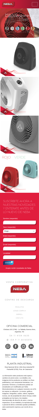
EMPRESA (19, 314)
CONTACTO (19, 318)
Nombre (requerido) (10, 218)
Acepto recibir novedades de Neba (18, 268)
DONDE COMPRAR (19, 310)
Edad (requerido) (9, 236)
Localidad (6, 253)
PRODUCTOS (19, 307)
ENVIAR (8, 263)
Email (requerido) (9, 244)
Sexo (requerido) (9, 227)
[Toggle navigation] (35, 4)
